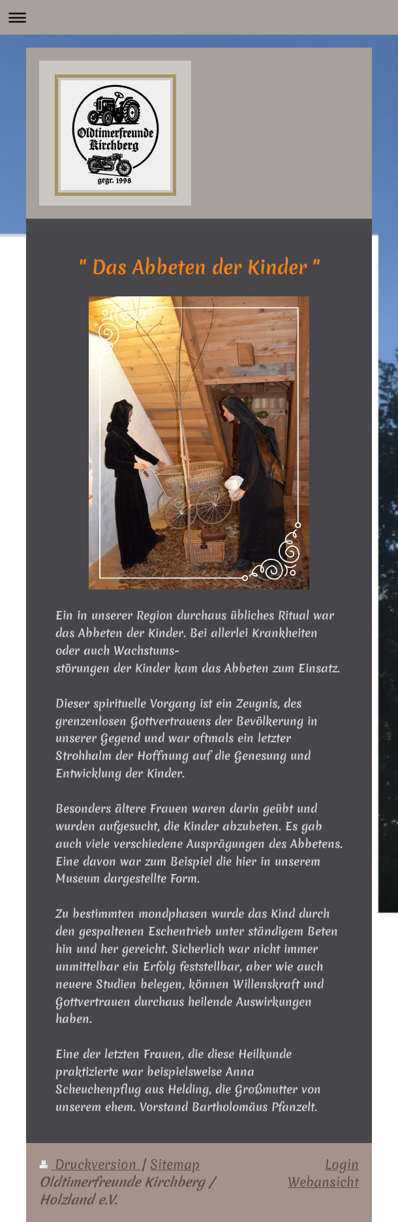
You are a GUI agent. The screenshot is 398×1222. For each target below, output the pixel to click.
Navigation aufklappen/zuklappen (199, 17)
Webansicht (323, 1182)
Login (342, 1164)
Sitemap (175, 1164)
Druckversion (89, 1164)
